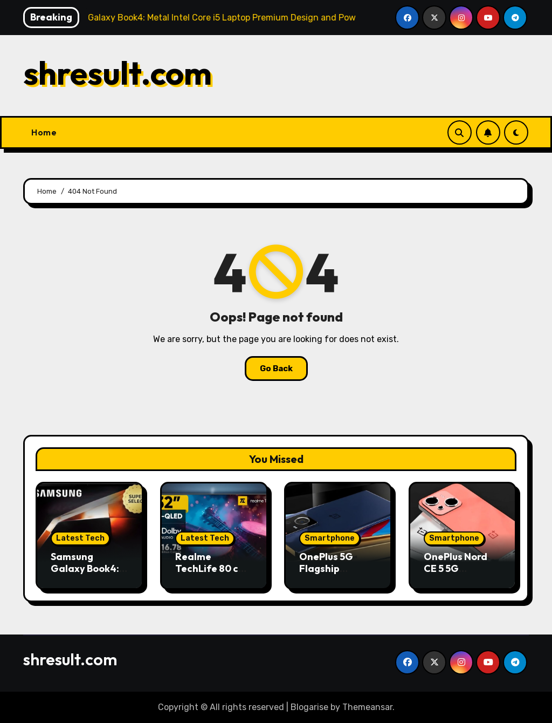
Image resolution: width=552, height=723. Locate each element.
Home (44, 132)
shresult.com (117, 72)
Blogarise (309, 707)
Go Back (276, 368)
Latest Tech (80, 538)
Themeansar (367, 707)
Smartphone (330, 538)
